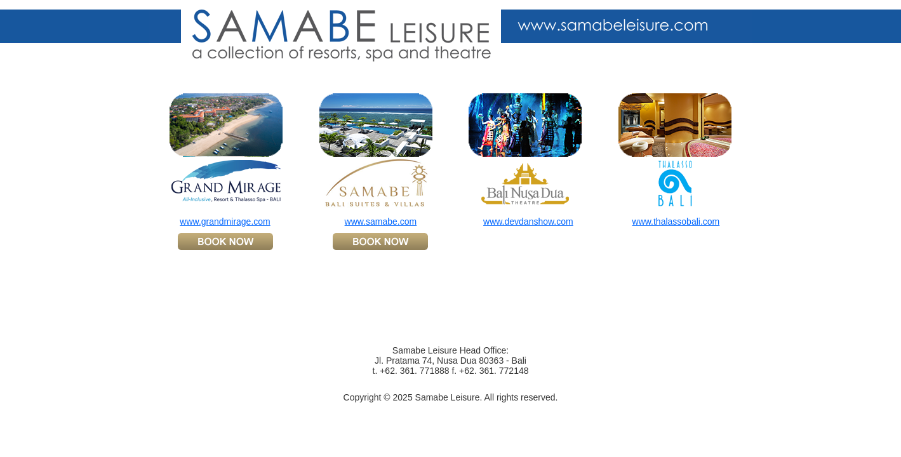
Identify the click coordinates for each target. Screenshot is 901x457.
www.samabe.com (381, 221)
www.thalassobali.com (676, 221)
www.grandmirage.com (225, 221)
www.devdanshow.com (528, 221)
